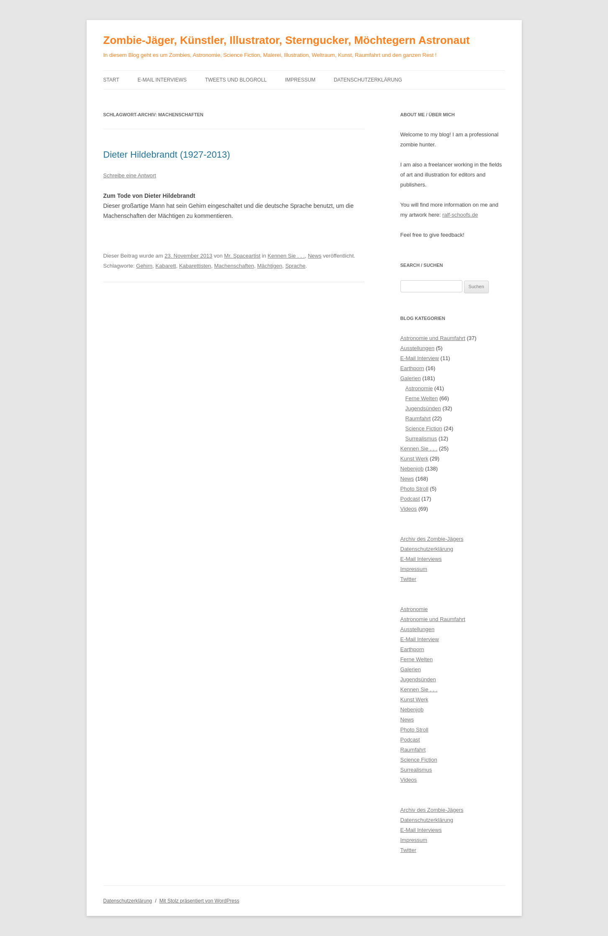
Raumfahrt (418, 418)
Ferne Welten (421, 398)
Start (111, 80)
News (315, 256)
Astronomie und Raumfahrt (432, 338)
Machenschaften (234, 266)
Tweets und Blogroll (236, 80)
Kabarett (166, 266)
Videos (408, 509)
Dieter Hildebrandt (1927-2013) (166, 154)
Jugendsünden (423, 408)
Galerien (410, 378)
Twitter (408, 579)
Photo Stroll (414, 489)
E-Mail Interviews (162, 80)
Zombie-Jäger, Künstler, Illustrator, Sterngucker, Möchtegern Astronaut (286, 40)
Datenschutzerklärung (368, 80)
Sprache (295, 266)
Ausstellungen (417, 348)
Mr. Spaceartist (242, 256)
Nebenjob (412, 468)
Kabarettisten (195, 266)
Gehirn (144, 266)
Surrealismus (421, 438)
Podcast (410, 499)
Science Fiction (423, 428)
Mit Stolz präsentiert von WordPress (199, 901)
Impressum (300, 80)
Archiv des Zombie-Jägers (432, 539)
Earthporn (412, 368)
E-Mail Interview (419, 358)
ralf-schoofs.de (460, 215)
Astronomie (419, 388)
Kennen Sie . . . (286, 256)
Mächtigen (269, 266)
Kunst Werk (414, 458)
